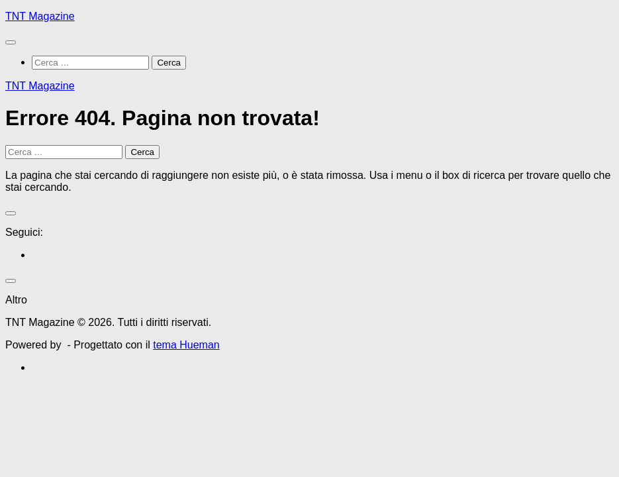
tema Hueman (186, 344)
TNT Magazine (40, 16)
